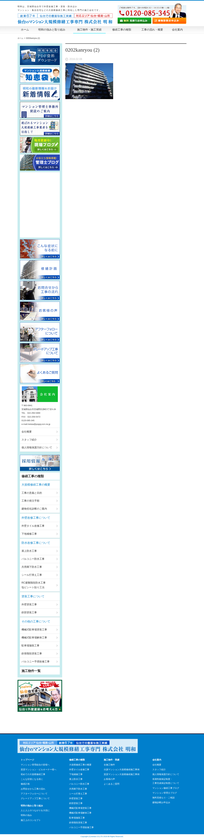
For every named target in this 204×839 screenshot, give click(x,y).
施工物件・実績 (111, 759)
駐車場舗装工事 (30, 645)
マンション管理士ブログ (164, 793)
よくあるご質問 (111, 784)
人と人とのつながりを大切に (35, 810)
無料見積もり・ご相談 (163, 797)
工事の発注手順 (30, 500)
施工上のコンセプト (31, 820)
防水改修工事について (36, 542)
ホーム (25, 29)
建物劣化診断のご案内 (34, 508)
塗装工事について (33, 596)
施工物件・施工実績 (89, 29)
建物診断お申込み (161, 802)
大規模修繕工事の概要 (36, 484)
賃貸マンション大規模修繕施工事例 (121, 774)
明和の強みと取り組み (51, 29)
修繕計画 (25, 784)
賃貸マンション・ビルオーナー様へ (38, 769)
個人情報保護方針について (37, 447)
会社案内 (177, 29)
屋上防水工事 (29, 551)
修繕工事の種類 (121, 29)
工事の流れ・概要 (152, 29)
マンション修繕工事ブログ (165, 788)
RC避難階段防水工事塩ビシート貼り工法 (34, 585)
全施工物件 (109, 764)
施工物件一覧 (31, 671)
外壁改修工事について (36, 517)
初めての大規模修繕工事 (33, 774)
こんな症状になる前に (32, 779)
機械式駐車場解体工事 (34, 637)
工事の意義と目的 (32, 493)
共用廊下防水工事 (32, 567)
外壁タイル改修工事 (33, 525)
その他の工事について (36, 621)
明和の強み (26, 815)
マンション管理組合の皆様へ (35, 764)
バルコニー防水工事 (33, 559)
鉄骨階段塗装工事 (32, 653)
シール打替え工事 (32, 575)
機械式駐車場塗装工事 (34, 629)
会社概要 (27, 431)
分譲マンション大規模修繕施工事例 (121, 769)
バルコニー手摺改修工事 (36, 661)
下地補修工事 (29, 533)
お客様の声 (109, 779)
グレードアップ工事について (35, 798)
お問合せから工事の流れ (33, 789)
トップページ (27, 759)
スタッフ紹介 (29, 439)
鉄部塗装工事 (29, 612)
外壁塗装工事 (29, 604)
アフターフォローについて (34, 793)
